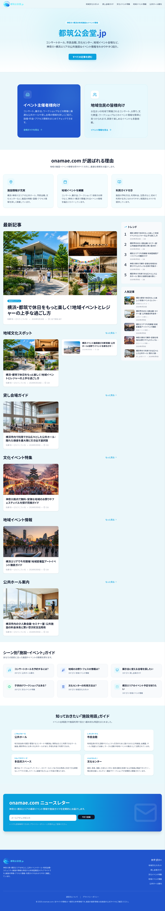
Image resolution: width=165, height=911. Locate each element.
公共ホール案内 (155, 4)
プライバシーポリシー (91, 897)
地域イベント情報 (139, 4)
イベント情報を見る (101, 129)
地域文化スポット (92, 4)
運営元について (72, 897)
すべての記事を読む (82, 56)
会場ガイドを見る (33, 129)
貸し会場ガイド (108, 4)
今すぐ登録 (86, 817)
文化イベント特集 (123, 4)
